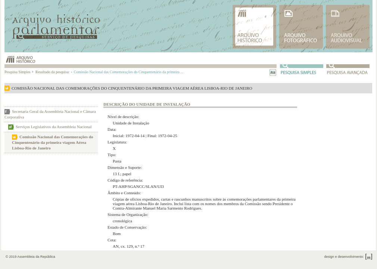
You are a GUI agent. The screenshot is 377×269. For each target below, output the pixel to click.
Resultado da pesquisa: (53, 72)
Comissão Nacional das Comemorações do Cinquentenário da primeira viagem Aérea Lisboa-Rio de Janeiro (52, 142)
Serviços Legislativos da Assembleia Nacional (53, 126)
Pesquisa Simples (19, 72)
